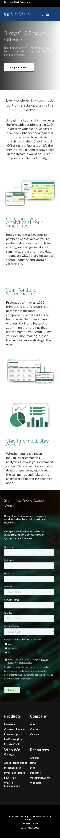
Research (9, 724)
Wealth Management (12, 784)
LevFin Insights (13, 739)
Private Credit (12, 744)
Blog (32, 767)
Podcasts (35, 772)
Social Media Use (30, 827)
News (33, 762)
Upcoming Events (40, 777)
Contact (35, 729)
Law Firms (10, 777)
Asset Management (15, 762)
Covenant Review (14, 729)
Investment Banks (14, 772)
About (34, 724)
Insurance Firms (13, 767)
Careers (34, 734)
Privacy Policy (30, 823)
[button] (54, 14)
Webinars (35, 782)
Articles (35, 757)
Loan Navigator (13, 734)
